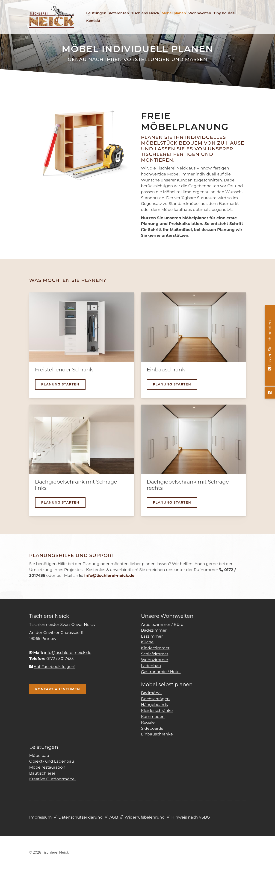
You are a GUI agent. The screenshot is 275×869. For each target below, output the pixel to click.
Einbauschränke (157, 734)
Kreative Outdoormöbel (52, 778)
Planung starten (60, 384)
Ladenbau (151, 665)
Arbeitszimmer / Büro (162, 624)
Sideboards (152, 728)
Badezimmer (154, 630)
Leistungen (96, 13)
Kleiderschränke (157, 710)
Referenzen (119, 13)
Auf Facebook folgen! (52, 666)
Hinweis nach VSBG (190, 817)
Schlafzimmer (155, 653)
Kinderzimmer (155, 647)
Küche (147, 641)
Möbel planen (174, 13)
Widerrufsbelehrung (144, 817)
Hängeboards (154, 704)
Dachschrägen (155, 698)
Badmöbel (151, 692)
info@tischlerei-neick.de (67, 652)
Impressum (40, 817)
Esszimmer (152, 636)
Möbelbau (39, 755)
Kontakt (93, 20)
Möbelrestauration (47, 767)
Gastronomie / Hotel (161, 671)
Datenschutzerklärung (80, 817)
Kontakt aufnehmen (57, 689)
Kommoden (153, 716)
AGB (113, 817)
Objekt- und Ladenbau (51, 761)
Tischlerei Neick (145, 13)
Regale (148, 722)
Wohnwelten (199, 13)
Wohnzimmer (155, 659)
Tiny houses (223, 13)
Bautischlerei (42, 773)
